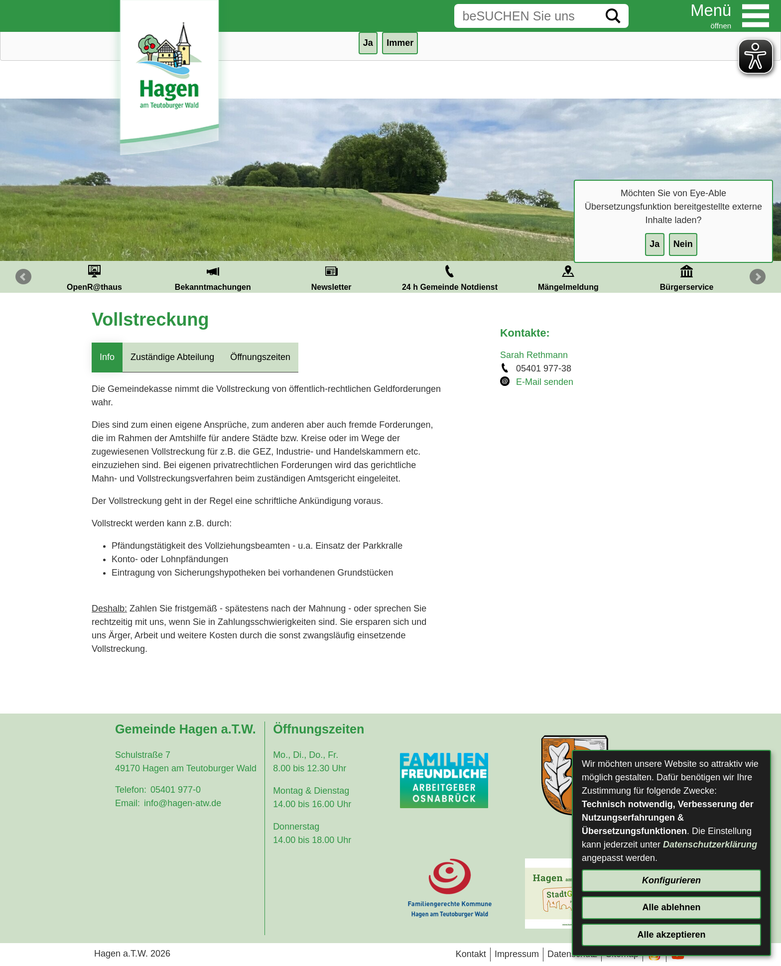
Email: (127, 803)
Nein (683, 244)
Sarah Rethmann (534, 355)
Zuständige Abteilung (172, 357)
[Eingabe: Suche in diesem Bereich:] (526, 16)
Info (107, 357)
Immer (400, 43)
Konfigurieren (671, 880)
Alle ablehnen (671, 907)
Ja (654, 244)
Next (758, 277)
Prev (23, 277)
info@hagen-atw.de (182, 803)
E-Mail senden (544, 382)
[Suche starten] (613, 16)
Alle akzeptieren (671, 935)
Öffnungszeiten (260, 357)
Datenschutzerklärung (710, 844)
